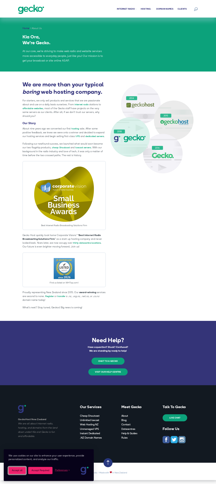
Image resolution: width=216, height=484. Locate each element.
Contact (125, 428)
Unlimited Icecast (89, 424)
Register (49, 300)
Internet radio (82, 104)
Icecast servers (84, 151)
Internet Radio (126, 9)
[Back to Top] (108, 466)
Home (25, 28)
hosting (75, 129)
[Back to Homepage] (32, 9)
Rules (124, 442)
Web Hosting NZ (89, 428)
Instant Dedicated (90, 437)
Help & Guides (129, 437)
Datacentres (128, 433)
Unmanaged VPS (89, 433)
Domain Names (164, 9)
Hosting (146, 9)
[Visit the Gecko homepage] (85, 470)
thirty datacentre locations (88, 247)
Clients (182, 9)
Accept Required (40, 470)
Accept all (17, 470)
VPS (77, 136)
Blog (123, 424)
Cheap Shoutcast (89, 420)
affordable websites (33, 108)
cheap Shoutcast (61, 151)
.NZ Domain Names (91, 442)
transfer (62, 300)
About (124, 420)
